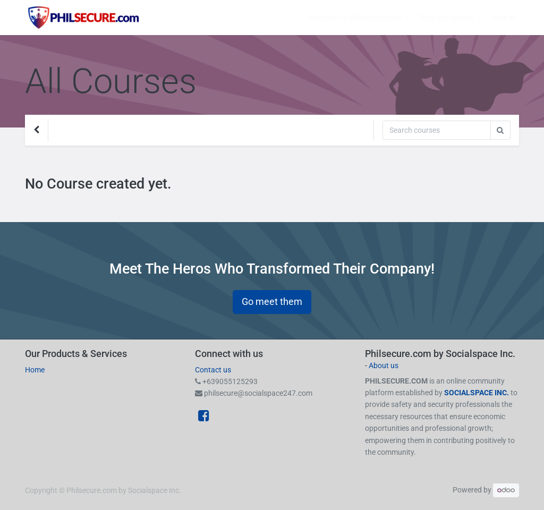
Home (35, 370)
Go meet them (272, 301)
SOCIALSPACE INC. (477, 392)
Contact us (213, 370)
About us (383, 365)
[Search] (436, 130)
